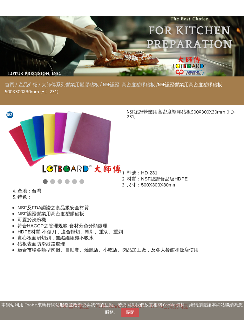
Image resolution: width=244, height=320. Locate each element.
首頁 (9, 85)
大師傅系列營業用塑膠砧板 (70, 85)
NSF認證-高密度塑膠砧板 (129, 85)
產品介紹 (28, 85)
